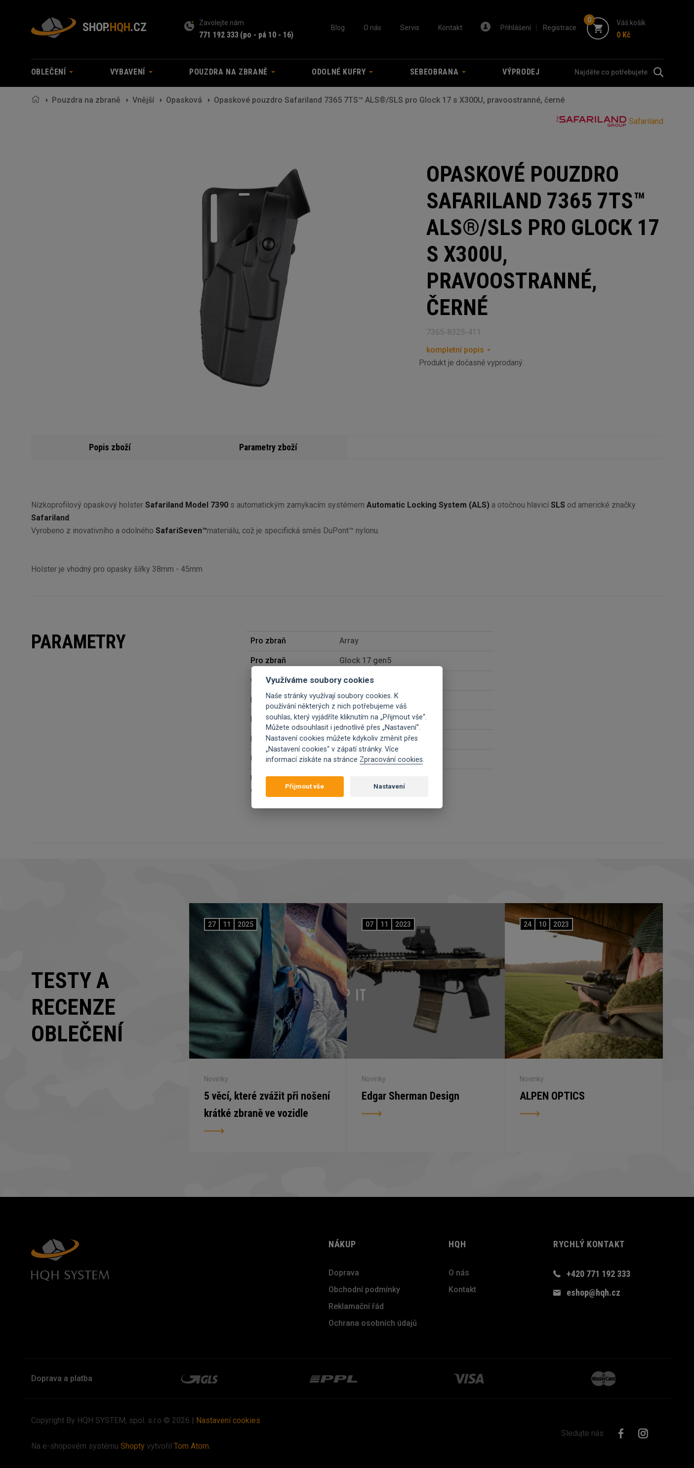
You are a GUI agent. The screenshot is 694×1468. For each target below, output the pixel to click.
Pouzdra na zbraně (86, 100)
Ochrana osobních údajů (372, 1323)
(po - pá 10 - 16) (266, 35)
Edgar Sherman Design (410, 1095)
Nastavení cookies (228, 1420)
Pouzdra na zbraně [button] (232, 72)
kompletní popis (455, 350)
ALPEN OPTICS (552, 1095)
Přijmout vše (304, 786)
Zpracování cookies (391, 759)
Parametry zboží (268, 447)
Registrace (559, 28)
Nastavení (389, 786)
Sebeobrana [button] (438, 72)
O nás (372, 28)
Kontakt (450, 28)
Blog (338, 28)
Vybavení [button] (131, 72)
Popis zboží (110, 447)
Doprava (343, 1272)
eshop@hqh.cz (593, 1292)
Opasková (184, 100)
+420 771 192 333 (598, 1274)
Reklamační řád (356, 1306)
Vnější (143, 100)
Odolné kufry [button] (342, 72)
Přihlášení (515, 28)
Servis (409, 28)
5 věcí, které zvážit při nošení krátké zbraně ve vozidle (267, 1104)
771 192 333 (219, 35)
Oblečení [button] (52, 72)
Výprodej (520, 72)
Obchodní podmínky (364, 1289)
